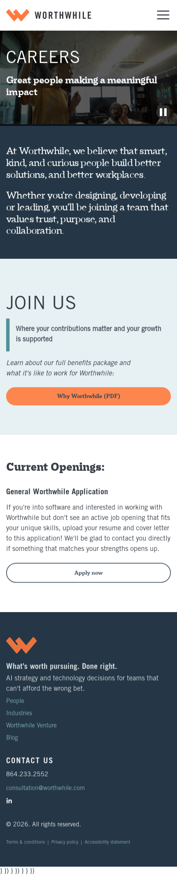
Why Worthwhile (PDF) (88, 401)
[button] (163, 15)
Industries (19, 718)
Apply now (88, 582)
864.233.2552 (27, 780)
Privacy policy (64, 847)
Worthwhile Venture (31, 731)
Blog (12, 743)
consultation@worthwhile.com (45, 793)
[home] (48, 15)
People (15, 706)
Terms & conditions (25, 847)
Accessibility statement (107, 847)
